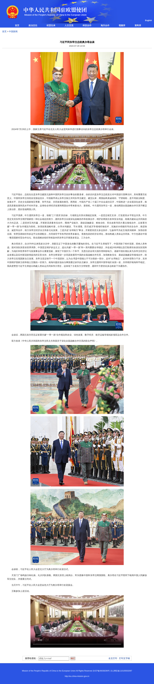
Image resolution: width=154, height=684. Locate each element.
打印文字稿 (124, 658)
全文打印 (112, 658)
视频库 (122, 25)
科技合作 (87, 25)
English (148, 20)
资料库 (138, 25)
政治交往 (33, 25)
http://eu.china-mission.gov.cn (77, 676)
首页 (17, 25)
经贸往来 (51, 25)
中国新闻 (13, 31)
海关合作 (105, 25)
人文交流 (69, 25)
